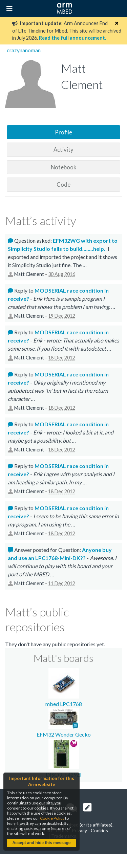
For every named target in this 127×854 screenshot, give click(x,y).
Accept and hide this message (41, 842)
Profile (63, 132)
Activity (63, 149)
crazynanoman (24, 50)
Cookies (99, 830)
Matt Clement (29, 274)
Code (63, 184)
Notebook (64, 167)
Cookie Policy (52, 818)
